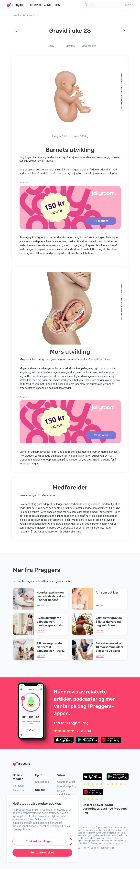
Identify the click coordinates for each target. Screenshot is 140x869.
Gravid (47, 4)
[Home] (15, 5)
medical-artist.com (121, 80)
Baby (57, 4)
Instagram (18, 785)
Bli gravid (35, 4)
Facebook (18, 790)
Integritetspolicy (66, 786)
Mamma (70, 45)
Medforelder (88, 45)
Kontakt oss (42, 781)
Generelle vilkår (66, 781)
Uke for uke (27, 15)
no (129, 4)
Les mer (41, 605)
